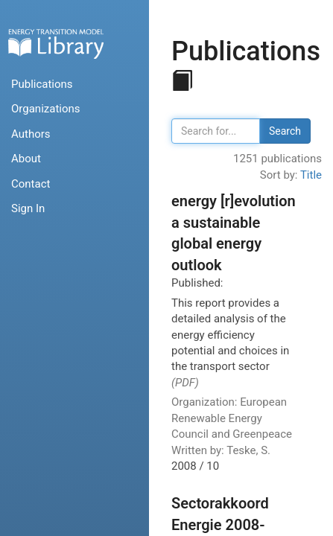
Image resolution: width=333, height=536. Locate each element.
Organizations (45, 108)
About (26, 158)
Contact (30, 184)
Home (55, 43)
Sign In (28, 208)
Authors (31, 134)
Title (311, 175)
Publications (42, 84)
